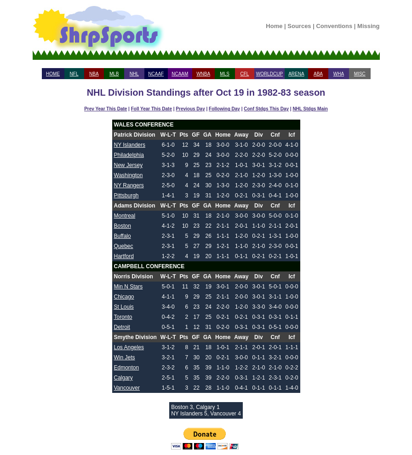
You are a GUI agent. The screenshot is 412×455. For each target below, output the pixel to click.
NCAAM (180, 73)
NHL (134, 73)
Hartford (124, 256)
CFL (244, 73)
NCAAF (156, 73)
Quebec (123, 246)
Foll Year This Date (151, 108)
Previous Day (190, 108)
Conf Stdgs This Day (266, 108)
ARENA (296, 73)
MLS (224, 73)
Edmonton (126, 367)
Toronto (123, 317)
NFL (74, 73)
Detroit (122, 327)
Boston (122, 226)
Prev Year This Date (105, 108)
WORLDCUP (269, 73)
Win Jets (124, 357)
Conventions (334, 26)
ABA (318, 73)
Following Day (224, 108)
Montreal (125, 216)
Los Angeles (129, 347)
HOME (53, 73)
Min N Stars (128, 286)
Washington (128, 175)
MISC (360, 73)
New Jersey (128, 165)
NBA (94, 73)
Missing (368, 26)
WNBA (203, 73)
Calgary (123, 377)
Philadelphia (129, 155)
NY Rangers (129, 185)
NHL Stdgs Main (309, 108)
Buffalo (122, 236)
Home (274, 26)
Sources (299, 26)
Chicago (124, 297)
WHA (338, 73)
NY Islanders (129, 145)
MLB (114, 73)
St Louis (124, 307)
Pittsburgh (126, 195)
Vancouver (127, 388)
